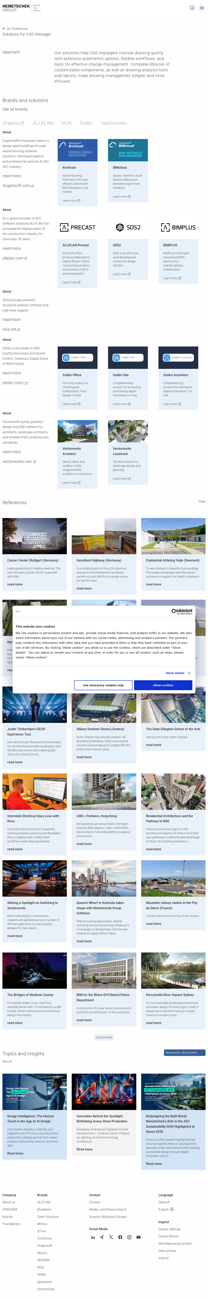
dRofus (42, 1224)
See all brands (15, 109)
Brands (7, 1217)
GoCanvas (44, 1238)
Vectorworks (114, 123)
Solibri (86, 123)
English (163, 1209)
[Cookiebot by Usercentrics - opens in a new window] (174, 612)
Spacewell (44, 1282)
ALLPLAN (43, 123)
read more (11, 175)
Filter (202, 501)
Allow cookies (163, 685)
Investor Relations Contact (108, 1217)
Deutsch (164, 1202)
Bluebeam (44, 1209)
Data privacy (167, 1251)
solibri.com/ (13, 382)
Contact (94, 1202)
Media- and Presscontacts (108, 1209)
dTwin (41, 1231)
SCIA (66, 123)
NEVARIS (43, 1260)
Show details (175, 673)
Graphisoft (13, 123)
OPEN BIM (9, 1209)
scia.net (9, 329)
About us (8, 1202)
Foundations (11, 1224)
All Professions (17, 29)
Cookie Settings (169, 1229)
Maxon (42, 1253)
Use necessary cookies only (103, 685)
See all (7, 1061)
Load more (104, 1037)
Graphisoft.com (16, 185)
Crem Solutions (48, 1217)
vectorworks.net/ (17, 461)
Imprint (163, 1258)
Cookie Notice (168, 1236)
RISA (40, 1267)
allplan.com (12, 258)
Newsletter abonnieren (181, 1053)
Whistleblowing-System (175, 1244)
